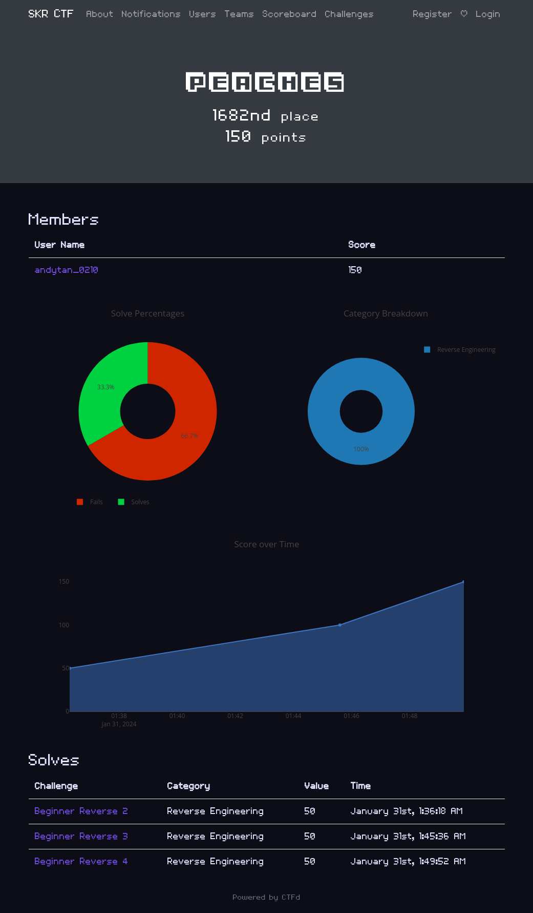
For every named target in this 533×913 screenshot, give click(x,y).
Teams (239, 14)
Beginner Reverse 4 (82, 861)
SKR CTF (51, 14)
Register (433, 14)
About (100, 14)
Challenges (349, 14)
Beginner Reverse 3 (82, 836)
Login (488, 14)
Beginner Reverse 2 (82, 811)
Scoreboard (290, 14)
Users (203, 14)
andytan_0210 (67, 270)
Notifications (151, 14)
